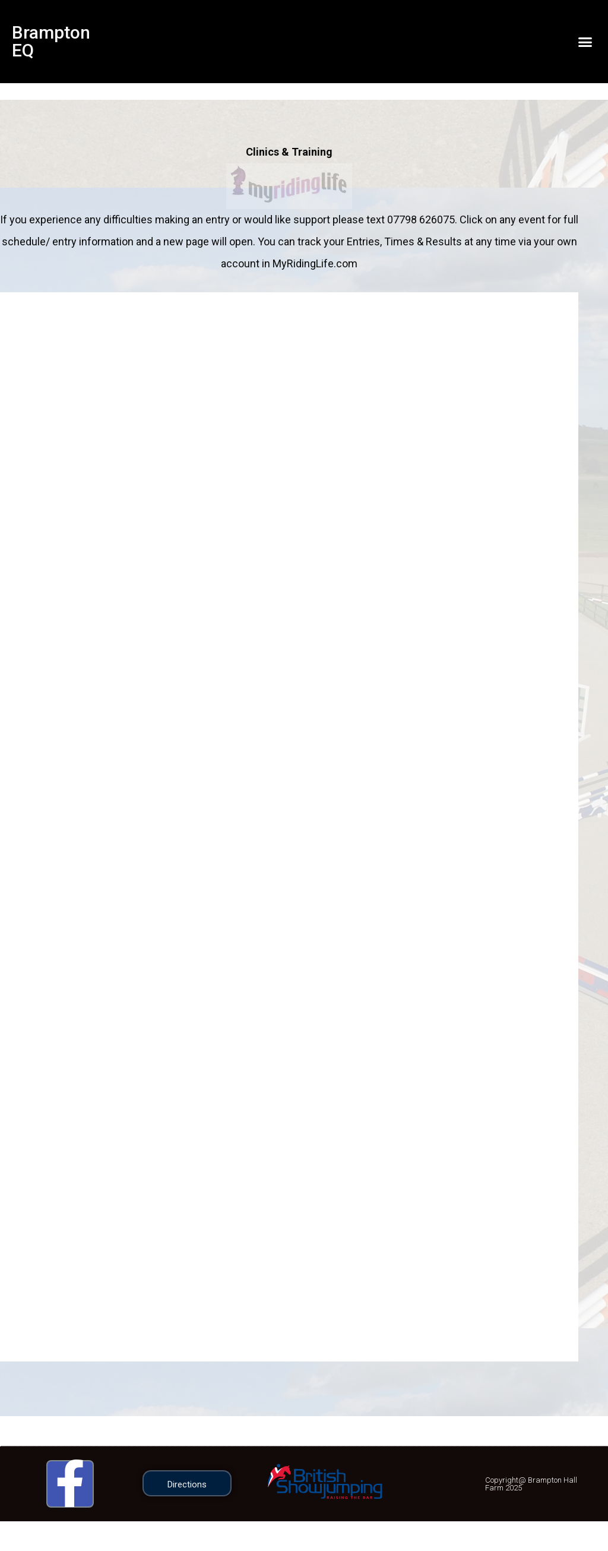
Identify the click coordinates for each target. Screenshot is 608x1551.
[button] (585, 41)
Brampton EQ (51, 41)
